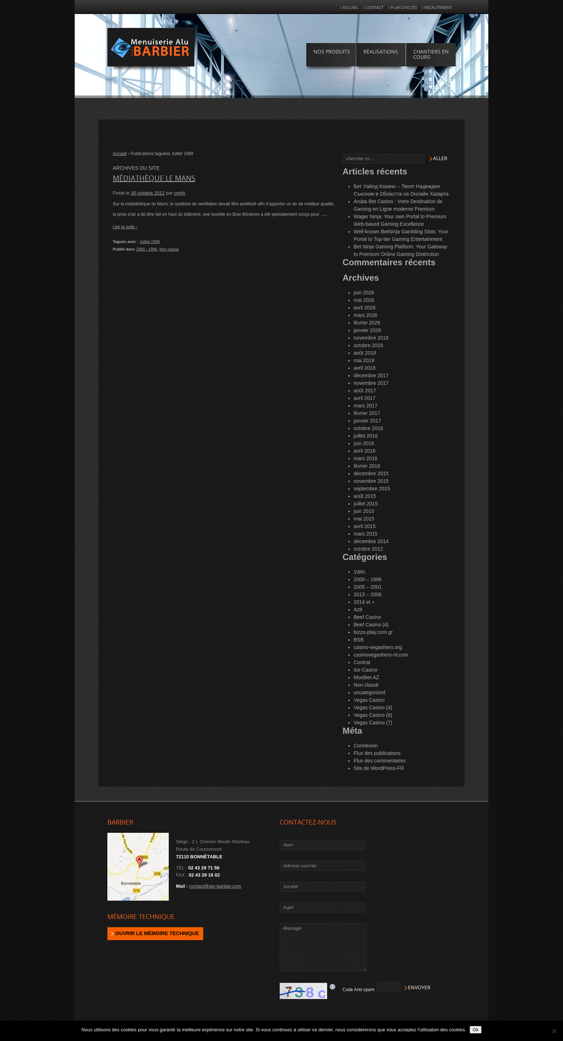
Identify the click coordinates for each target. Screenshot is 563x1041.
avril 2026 (365, 308)
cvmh (179, 193)
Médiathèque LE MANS (154, 178)
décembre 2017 (371, 375)
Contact (374, 7)
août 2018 (365, 353)
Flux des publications (377, 753)
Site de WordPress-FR (379, 768)
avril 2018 (365, 368)
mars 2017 (365, 406)
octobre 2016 (368, 428)
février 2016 (367, 466)
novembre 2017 (371, 383)
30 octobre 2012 (148, 193)
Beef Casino (367, 617)
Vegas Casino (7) (373, 722)
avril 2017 (365, 398)
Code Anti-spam (358, 989)
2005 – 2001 (368, 587)
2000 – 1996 (368, 579)
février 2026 (367, 323)
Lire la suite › (125, 226)
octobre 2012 (368, 549)
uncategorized (369, 692)
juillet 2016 (366, 436)
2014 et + (364, 602)
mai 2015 (364, 519)
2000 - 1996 (146, 249)
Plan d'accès (404, 7)
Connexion (366, 745)
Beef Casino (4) (371, 624)
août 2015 (365, 496)
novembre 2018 (371, 338)
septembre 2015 (372, 488)
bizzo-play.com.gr (373, 632)
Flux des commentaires (380, 761)
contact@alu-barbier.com (215, 886)
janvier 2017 (367, 421)
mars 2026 (365, 315)
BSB (359, 640)
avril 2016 (365, 451)
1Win (359, 572)
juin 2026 (364, 292)
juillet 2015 (366, 504)
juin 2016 (364, 443)
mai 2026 (364, 300)
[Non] (554, 1031)
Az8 (358, 609)
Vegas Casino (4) (373, 707)
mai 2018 (364, 360)
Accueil (350, 7)
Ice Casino (365, 670)
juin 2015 (364, 511)
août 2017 (365, 390)
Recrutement (438, 7)
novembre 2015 (371, 481)
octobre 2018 (368, 345)
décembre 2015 (371, 473)
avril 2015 (365, 526)
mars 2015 (365, 534)
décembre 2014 (371, 541)
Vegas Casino (369, 700)
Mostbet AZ (366, 677)
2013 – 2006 (368, 594)
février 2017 (367, 413)
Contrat (362, 662)
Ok (476, 1029)
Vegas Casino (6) (373, 715)
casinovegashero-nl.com (381, 655)
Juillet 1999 (150, 241)
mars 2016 (365, 458)
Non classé (169, 249)
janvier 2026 (367, 330)
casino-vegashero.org (378, 647)
